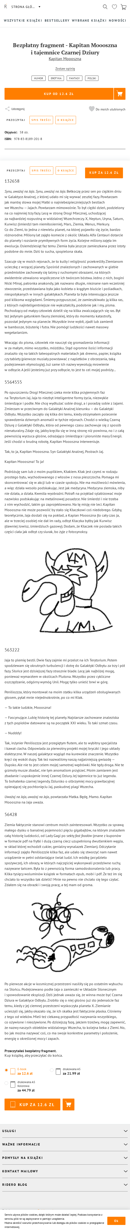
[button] (106, 109)
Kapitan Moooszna (65, 58)
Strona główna (25, 7)
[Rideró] (5, 7)
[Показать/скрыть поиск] (105, 7)
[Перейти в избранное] (114, 6)
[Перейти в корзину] (123, 6)
